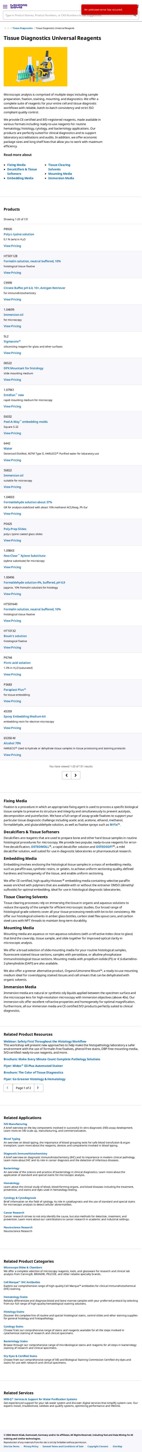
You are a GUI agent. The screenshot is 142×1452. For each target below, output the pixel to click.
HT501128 (10, 256)
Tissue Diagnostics (23, 28)
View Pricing (12, 246)
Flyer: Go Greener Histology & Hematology (34, 1079)
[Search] (135, 15)
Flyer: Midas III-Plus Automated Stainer (33, 1066)
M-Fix (114, 825)
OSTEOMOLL (40, 847)
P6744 (8, 658)
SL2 (6, 336)
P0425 (8, 524)
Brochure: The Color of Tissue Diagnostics (33, 1072)
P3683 (8, 684)
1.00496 (9, 577)
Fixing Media (16, 165)
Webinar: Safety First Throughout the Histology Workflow (45, 1041)
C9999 (8, 283)
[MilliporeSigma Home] (18, 6)
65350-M (10, 738)
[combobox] (71, 15)
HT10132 (10, 631)
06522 (8, 363)
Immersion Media (61, 178)
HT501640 (10, 604)
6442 (7, 443)
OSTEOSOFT (104, 847)
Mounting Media (60, 174)
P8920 (8, 229)
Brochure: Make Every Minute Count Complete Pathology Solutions (52, 1059)
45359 (8, 711)
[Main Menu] (5, 6)
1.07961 (9, 390)
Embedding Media (20, 178)
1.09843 (9, 550)
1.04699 (9, 309)
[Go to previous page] (38, 1088)
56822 (8, 470)
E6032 (8, 416)
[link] (11, 1446)
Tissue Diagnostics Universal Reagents (55, 28)
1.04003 (9, 497)
